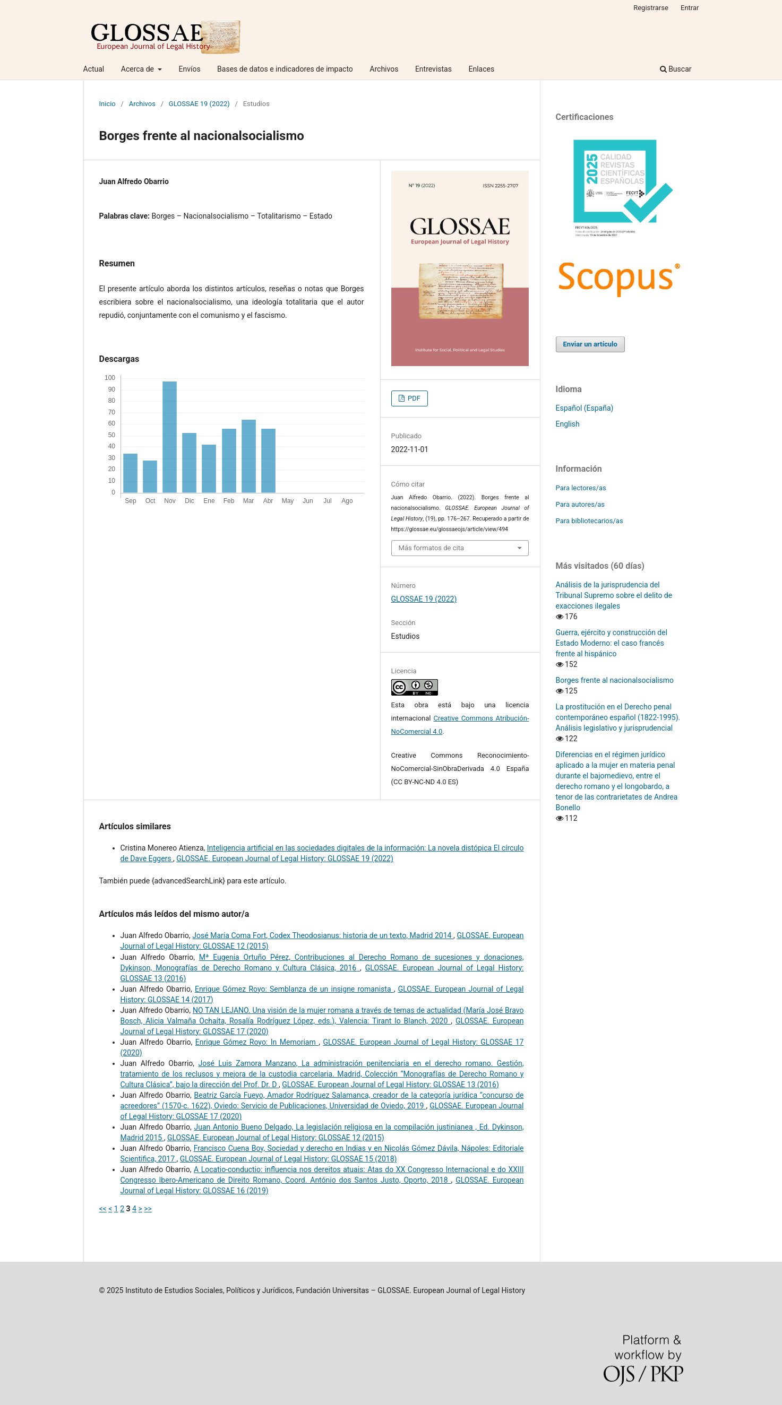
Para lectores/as (581, 488)
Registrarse (650, 8)
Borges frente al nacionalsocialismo (615, 680)
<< (103, 1208)
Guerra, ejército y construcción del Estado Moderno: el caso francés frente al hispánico (612, 643)
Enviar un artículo (590, 344)
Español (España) (585, 408)
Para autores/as (580, 504)
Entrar (690, 8)
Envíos (189, 69)
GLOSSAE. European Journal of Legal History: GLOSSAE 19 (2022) (284, 858)
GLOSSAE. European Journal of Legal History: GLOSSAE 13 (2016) (390, 1084)
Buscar (676, 69)
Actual (94, 69)
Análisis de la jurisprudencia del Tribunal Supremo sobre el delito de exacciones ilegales (614, 595)
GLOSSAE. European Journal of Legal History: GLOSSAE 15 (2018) (288, 1159)
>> (148, 1208)
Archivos (383, 69)
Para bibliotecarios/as (589, 521)
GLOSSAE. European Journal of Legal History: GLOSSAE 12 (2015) (275, 1137)
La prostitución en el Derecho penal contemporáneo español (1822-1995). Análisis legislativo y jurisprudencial (618, 717)
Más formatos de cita (432, 548)
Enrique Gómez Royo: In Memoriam (257, 1042)
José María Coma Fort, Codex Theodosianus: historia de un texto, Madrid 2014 (322, 935)
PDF (413, 398)
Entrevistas (433, 69)
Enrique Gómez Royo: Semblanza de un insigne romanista (294, 989)
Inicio (107, 104)
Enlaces (481, 69)
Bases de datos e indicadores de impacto (285, 69)
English (568, 424)
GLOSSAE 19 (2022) (199, 104)
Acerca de (138, 69)
